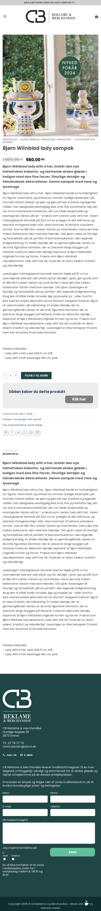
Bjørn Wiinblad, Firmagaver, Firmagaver (46, 139)
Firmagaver (10, 139)
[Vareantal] (10, 375)
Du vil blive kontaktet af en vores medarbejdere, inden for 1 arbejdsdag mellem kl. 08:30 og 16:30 (23, 870)
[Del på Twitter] (19, 433)
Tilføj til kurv (36, 375)
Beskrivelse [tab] (10, 453)
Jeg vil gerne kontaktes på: (20, 848)
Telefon (72, 811)
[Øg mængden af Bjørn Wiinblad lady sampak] (16, 375)
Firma (72, 797)
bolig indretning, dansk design (25, 424)
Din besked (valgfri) (49, 831)
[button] (5, 16)
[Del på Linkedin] (38, 433)
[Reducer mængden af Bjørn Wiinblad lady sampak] (5, 375)
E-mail (25, 811)
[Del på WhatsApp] (6, 433)
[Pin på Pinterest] (31, 433)
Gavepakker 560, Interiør (27, 419)
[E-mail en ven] (25, 433)
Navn (25, 797)
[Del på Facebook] (12, 433)
